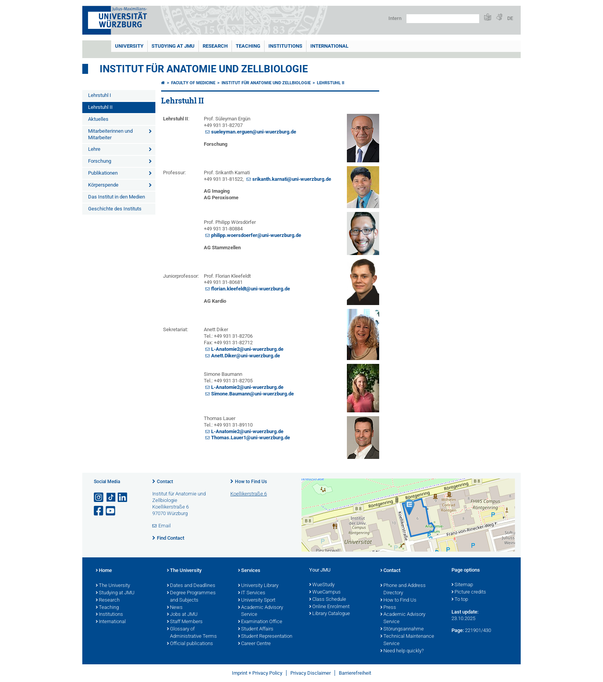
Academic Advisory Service (260, 611)
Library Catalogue (329, 613)
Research (108, 600)
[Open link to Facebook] (99, 511)
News (175, 607)
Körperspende (103, 185)
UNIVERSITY (129, 46)
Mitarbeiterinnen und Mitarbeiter (110, 134)
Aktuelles (98, 119)
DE (510, 18)
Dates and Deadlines (191, 585)
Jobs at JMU (182, 614)
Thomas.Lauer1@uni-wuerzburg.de (250, 437)
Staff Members (185, 622)
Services (249, 570)
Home (104, 570)
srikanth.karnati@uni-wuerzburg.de (291, 179)
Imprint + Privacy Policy (257, 673)
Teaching (248, 46)
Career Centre (254, 643)
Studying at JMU (115, 593)
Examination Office (260, 622)
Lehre (94, 149)
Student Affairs (255, 629)
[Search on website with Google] (442, 18)
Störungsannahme (402, 629)
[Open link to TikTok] (111, 497)
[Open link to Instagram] (99, 497)
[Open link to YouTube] (111, 511)
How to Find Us (251, 481)
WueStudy (322, 585)
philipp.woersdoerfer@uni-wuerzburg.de (256, 235)
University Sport (256, 600)
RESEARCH (215, 46)
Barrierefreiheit (355, 673)
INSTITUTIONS (285, 46)
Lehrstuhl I (99, 95)
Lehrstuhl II (100, 107)
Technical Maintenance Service (407, 640)
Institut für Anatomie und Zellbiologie (204, 69)
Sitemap (462, 585)
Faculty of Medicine (193, 82)
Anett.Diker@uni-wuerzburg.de (245, 356)
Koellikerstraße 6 (248, 494)
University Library (258, 585)
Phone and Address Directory (403, 589)
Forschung (99, 161)
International (329, 46)
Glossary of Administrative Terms (192, 633)
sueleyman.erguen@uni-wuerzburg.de (253, 132)
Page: (457, 630)
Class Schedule (327, 599)
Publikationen (103, 173)
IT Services (251, 593)
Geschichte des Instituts (115, 209)
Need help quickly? (402, 651)
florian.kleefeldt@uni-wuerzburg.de (250, 289)
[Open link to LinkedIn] (123, 497)
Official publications (190, 643)
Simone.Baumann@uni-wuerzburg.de (252, 394)
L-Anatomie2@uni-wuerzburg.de (247, 349)
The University (113, 585)
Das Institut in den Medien (116, 197)
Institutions (109, 614)
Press (388, 607)
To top (459, 599)
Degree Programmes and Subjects (191, 597)
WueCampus (325, 592)
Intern (394, 18)
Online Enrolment (329, 607)
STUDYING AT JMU (173, 46)
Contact (165, 481)
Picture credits (468, 592)
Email (164, 526)
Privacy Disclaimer (310, 673)
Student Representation (265, 636)
